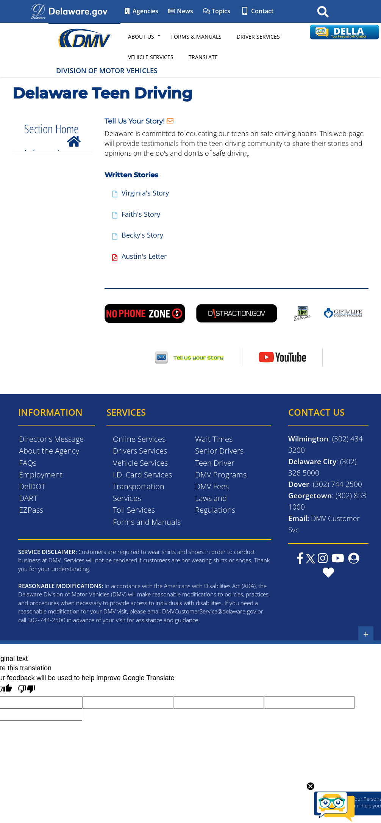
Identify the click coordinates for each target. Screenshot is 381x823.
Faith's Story (141, 214)
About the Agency (49, 451)
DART (28, 498)
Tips (40, 253)
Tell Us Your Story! (135, 121)
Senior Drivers (219, 451)
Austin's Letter (144, 256)
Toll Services (134, 510)
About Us (141, 36)
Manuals (47, 181)
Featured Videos (59, 239)
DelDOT (32, 486)
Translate (203, 57)
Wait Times (214, 439)
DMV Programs (221, 474)
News (180, 11)
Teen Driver (214, 463)
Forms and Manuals (147, 522)
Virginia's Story (145, 192)
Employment (40, 474)
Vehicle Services (150, 57)
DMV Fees (212, 486)
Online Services (139, 439)
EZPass (31, 510)
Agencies (140, 11)
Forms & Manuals (196, 36)
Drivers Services (140, 451)
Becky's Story (142, 234)
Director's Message (51, 439)
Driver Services (258, 36)
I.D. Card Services (142, 474)
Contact (257, 11)
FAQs (27, 463)
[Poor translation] (26, 690)
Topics (216, 11)
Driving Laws (54, 196)
